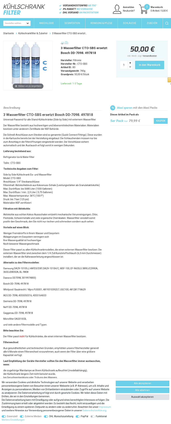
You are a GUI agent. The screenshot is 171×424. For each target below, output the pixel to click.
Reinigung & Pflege (101, 23)
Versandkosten (150, 56)
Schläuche (129, 23)
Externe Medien (33, 416)
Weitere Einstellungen (13, 419)
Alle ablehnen (142, 390)
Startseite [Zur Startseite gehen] (8, 33)
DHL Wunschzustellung (61, 416)
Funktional (101, 416)
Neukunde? (129, 10)
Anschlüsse (46, 23)
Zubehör (152, 23)
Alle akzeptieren (142, 383)
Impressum (105, 407)
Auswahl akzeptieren (142, 397)
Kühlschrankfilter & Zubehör (33, 33)
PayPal (84, 416)
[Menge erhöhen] (130, 63)
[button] (133, 84)
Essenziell (12, 416)
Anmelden (128, 7)
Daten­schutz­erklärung (94, 410)
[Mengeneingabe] (124, 65)
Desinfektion (72, 23)
